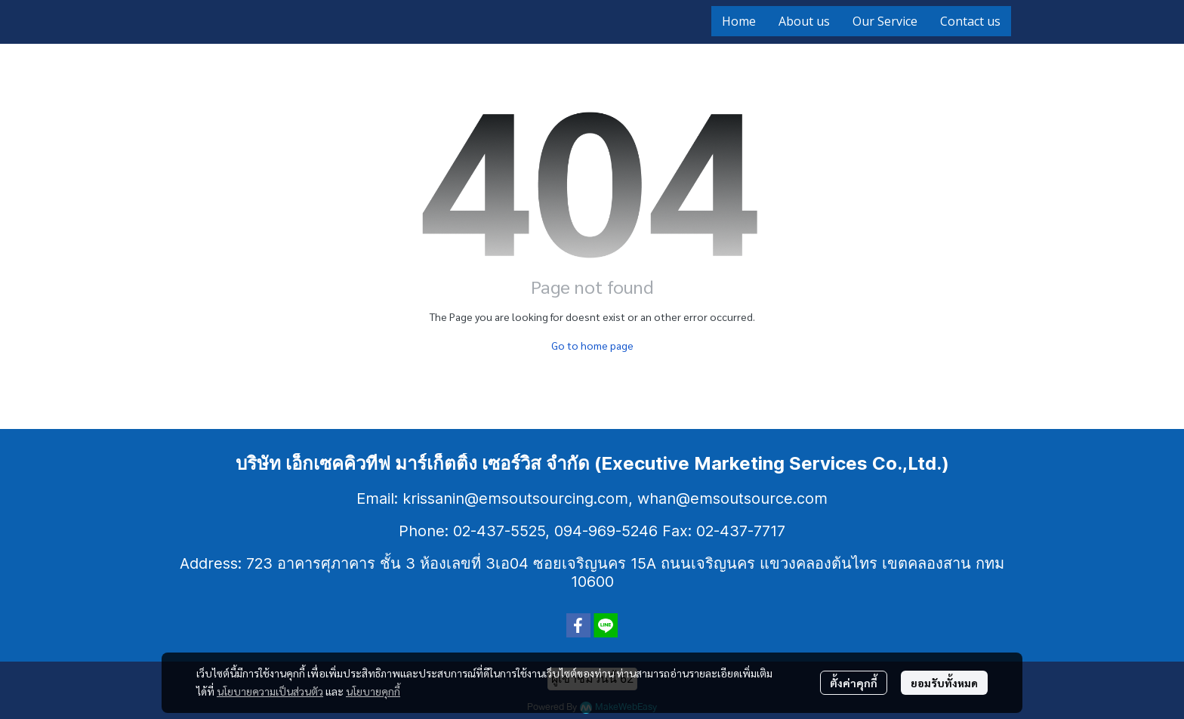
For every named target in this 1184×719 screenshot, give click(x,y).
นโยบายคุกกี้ (373, 691)
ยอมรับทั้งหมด (944, 683)
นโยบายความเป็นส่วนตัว (270, 691)
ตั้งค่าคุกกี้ (853, 683)
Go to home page (592, 345)
